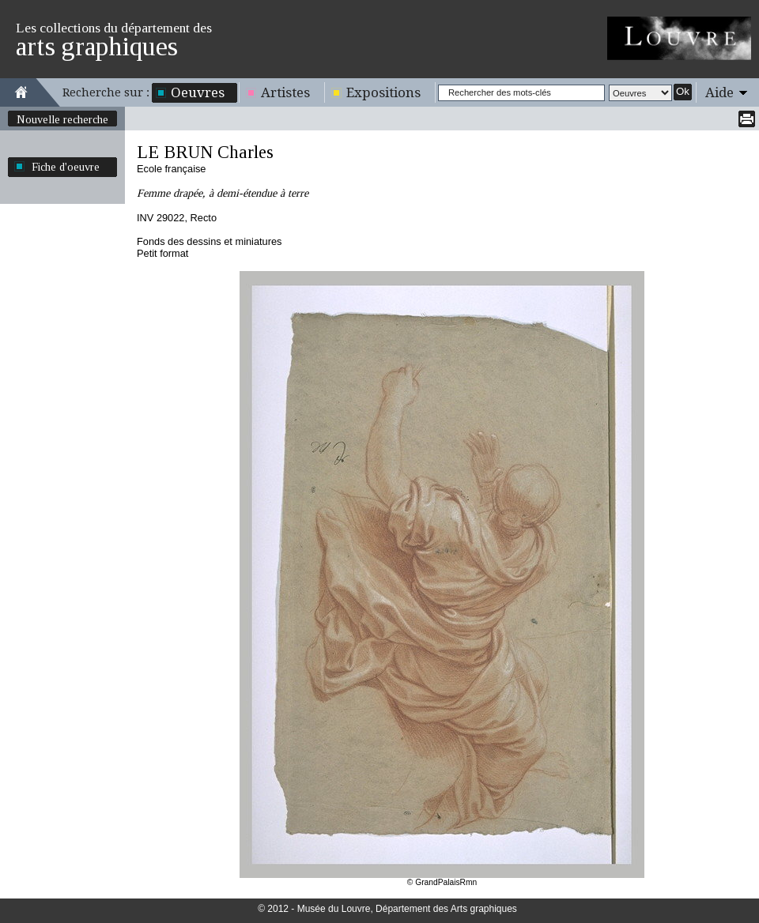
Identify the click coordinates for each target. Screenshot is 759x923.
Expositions (383, 92)
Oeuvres (198, 92)
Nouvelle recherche (62, 119)
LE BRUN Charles (205, 152)
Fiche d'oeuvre (66, 166)
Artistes (285, 92)
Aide (719, 92)
